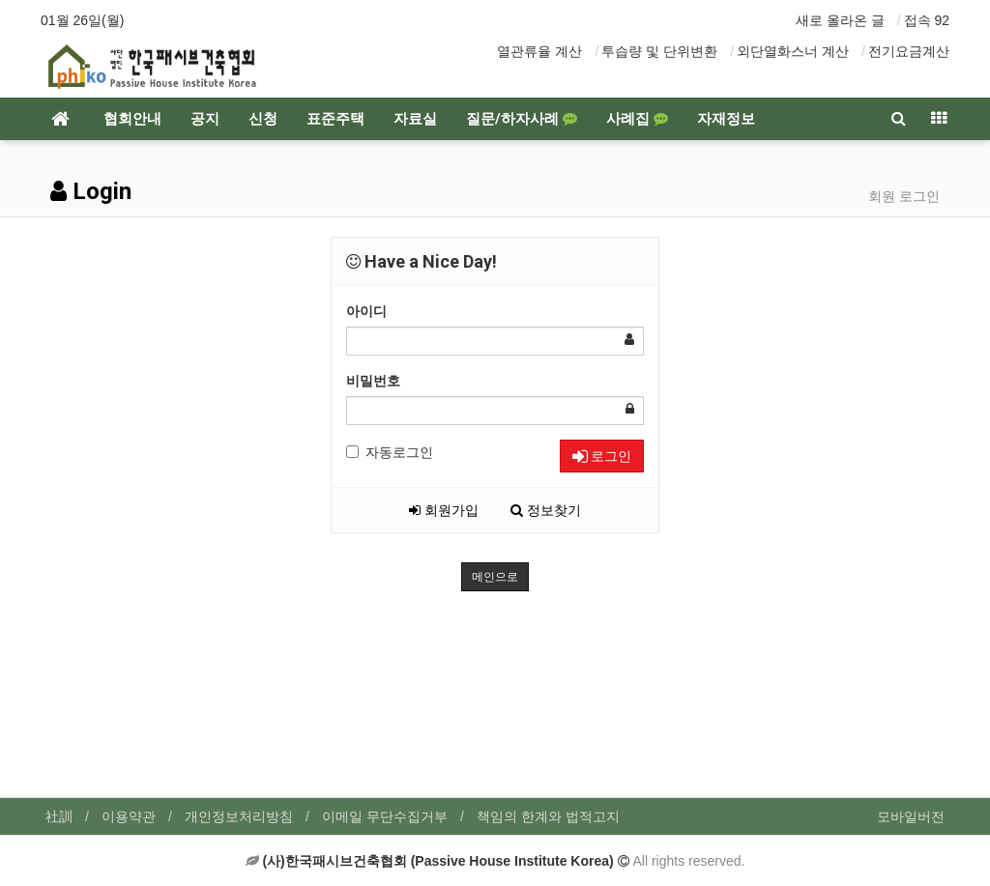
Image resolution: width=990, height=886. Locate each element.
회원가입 (444, 510)
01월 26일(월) (82, 20)
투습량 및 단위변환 (659, 51)
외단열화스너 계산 (793, 51)
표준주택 (335, 119)
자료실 (415, 119)
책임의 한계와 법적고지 (548, 816)
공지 (204, 119)
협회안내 (132, 119)
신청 (262, 119)
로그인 (601, 456)
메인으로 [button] (495, 577)
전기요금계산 (908, 51)
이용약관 (129, 816)
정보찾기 (545, 510)
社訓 (59, 816)
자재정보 (726, 119)
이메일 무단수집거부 (385, 816)
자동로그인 (389, 452)
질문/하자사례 (521, 119)
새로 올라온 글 (840, 20)
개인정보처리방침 (239, 816)
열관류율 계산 (539, 51)
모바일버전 (911, 816)
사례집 (637, 119)
